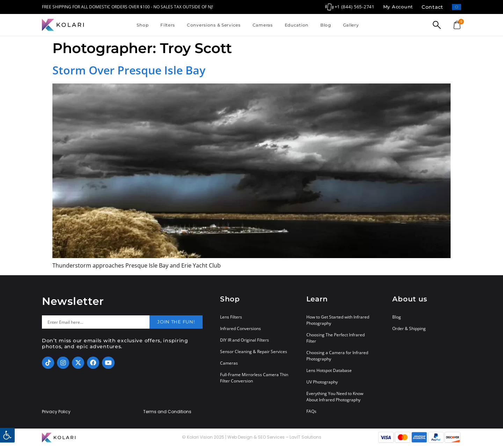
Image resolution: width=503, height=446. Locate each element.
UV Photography (322, 382)
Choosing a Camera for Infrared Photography (337, 356)
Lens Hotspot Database (329, 370)
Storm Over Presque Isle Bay (128, 70)
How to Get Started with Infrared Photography (337, 320)
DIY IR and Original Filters (244, 340)
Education (296, 25)
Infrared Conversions (240, 328)
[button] (7, 435)
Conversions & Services (214, 25)
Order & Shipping (409, 328)
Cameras (263, 25)
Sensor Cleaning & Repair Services (253, 351)
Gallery (351, 25)
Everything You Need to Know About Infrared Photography (334, 396)
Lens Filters (231, 317)
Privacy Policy (56, 412)
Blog (325, 25)
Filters (167, 25)
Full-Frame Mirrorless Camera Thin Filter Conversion (254, 378)
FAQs (311, 411)
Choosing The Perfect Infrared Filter (335, 338)
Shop (142, 25)
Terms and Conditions (167, 412)
